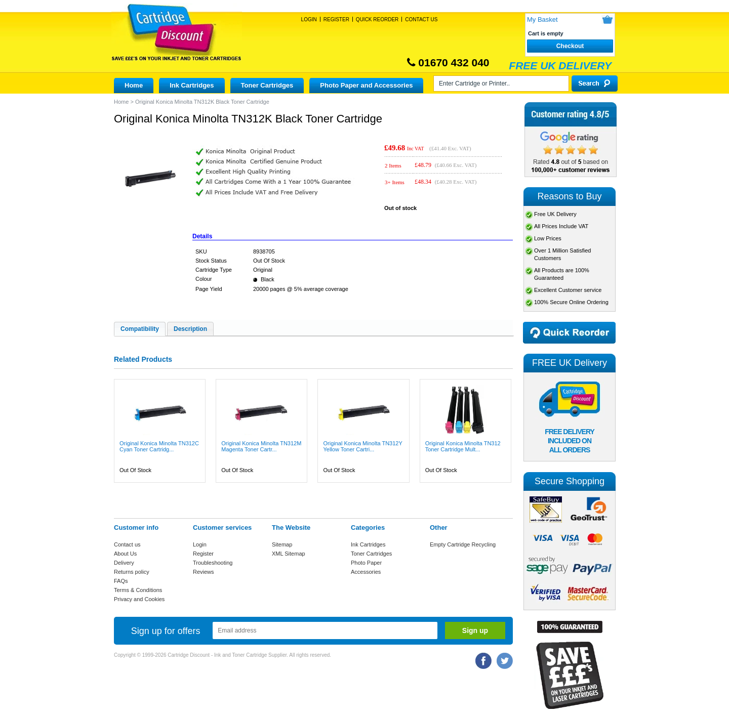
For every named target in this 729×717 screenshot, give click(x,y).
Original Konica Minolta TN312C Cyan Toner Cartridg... (159, 446)
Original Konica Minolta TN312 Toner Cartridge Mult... (463, 446)
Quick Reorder (377, 19)
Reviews (203, 572)
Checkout (570, 46)
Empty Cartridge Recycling (463, 544)
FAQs (121, 581)
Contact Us (421, 19)
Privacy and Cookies (139, 599)
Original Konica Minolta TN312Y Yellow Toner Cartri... (362, 446)
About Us (125, 554)
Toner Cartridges (267, 85)
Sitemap (282, 544)
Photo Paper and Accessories (366, 85)
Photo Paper (366, 563)
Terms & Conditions (138, 590)
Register (336, 19)
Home (134, 85)
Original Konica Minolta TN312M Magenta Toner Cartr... (261, 446)
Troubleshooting (212, 563)
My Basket (542, 19)
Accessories (366, 572)
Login (309, 19)
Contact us (127, 544)
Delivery (124, 563)
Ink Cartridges (192, 85)
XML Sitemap (288, 554)
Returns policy (131, 572)
